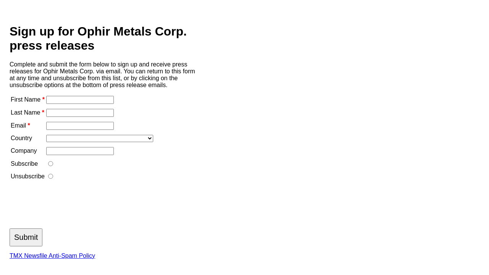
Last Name (27, 112)
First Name (28, 99)
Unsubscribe (28, 176)
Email (20, 125)
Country (21, 138)
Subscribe (24, 163)
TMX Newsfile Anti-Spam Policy (52, 255)
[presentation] (68, 207)
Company (24, 150)
